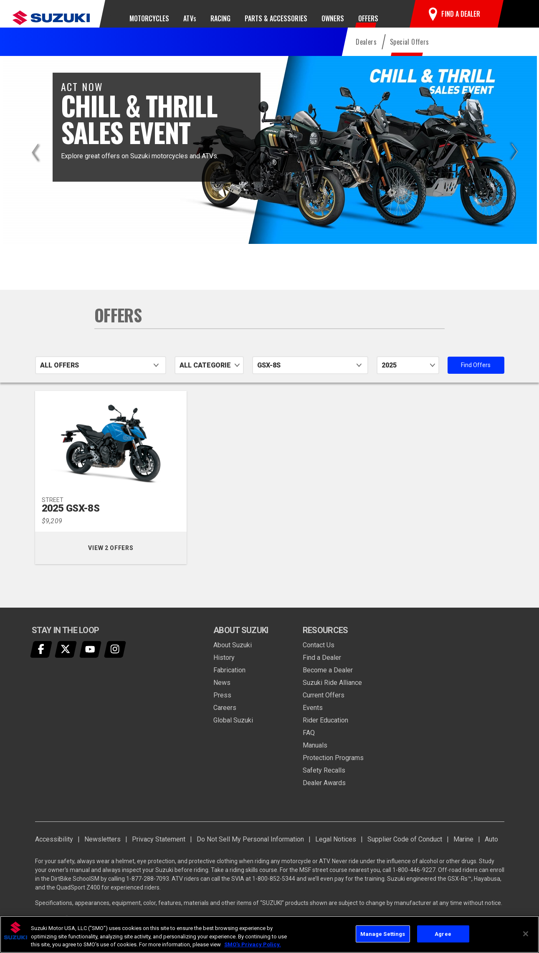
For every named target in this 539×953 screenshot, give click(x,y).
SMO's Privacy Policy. (252, 944)
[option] (270, 159)
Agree (443, 933)
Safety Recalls (324, 779)
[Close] (525, 934)
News (221, 692)
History (224, 667)
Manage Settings (382, 933)
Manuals (315, 754)
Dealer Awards (324, 792)
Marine (463, 848)
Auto (491, 848)
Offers (368, 18)
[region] (269, 934)
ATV (189, 18)
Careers (224, 717)
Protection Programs (333, 767)
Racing (220, 18)
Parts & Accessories (276, 18)
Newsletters (102, 848)
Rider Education (325, 729)
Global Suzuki (233, 729)
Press (222, 704)
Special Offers (409, 51)
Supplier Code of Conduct (404, 848)
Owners (332, 18)
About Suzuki (232, 654)
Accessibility (54, 848)
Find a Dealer (322, 667)
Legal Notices (335, 848)
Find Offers (482, 374)
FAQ (309, 742)
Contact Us (318, 654)
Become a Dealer (328, 679)
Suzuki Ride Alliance (332, 692)
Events (313, 717)
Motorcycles (149, 18)
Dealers (366, 51)
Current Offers (323, 704)
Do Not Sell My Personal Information (250, 848)
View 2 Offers (126, 557)
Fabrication (229, 679)
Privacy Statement (158, 848)
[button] (517, 18)
